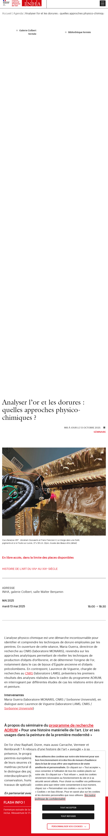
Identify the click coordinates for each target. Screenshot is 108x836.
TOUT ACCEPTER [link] (68, 808)
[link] (54, 572)
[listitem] (26, 32)
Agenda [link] (18, 7)
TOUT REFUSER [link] (68, 816)
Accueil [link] (6, 7)
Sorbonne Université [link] (18, 708)
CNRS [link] (29, 673)
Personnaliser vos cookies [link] (67, 826)
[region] (54, 7)
